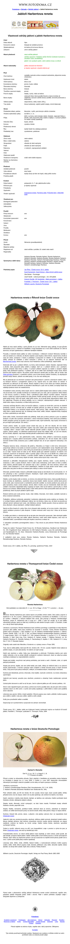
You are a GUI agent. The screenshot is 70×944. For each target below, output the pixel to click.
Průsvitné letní (51, 193)
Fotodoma (15, 9)
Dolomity (50, 921)
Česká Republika (28, 921)
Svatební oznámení (10, 920)
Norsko (62, 921)
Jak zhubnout (32, 920)
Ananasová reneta (30, 193)
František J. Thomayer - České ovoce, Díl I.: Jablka (40, 281)
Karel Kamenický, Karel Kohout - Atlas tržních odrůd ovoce (43, 272)
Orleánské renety (8, 816)
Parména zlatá (41, 193)
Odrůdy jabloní (33, 9)
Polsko (31, 923)
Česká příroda (40, 921)
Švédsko (38, 923)
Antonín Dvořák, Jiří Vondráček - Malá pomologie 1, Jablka (43, 279)
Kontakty (35, 930)
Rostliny (61, 920)
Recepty (54, 920)
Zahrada (24, 9)
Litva (56, 921)
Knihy (19, 921)
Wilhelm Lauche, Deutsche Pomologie (36, 284)
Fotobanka (22, 920)
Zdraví (40, 920)
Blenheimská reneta (9, 361)
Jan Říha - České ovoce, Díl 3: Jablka (36, 269)
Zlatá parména (8, 374)
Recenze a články (9, 921)
